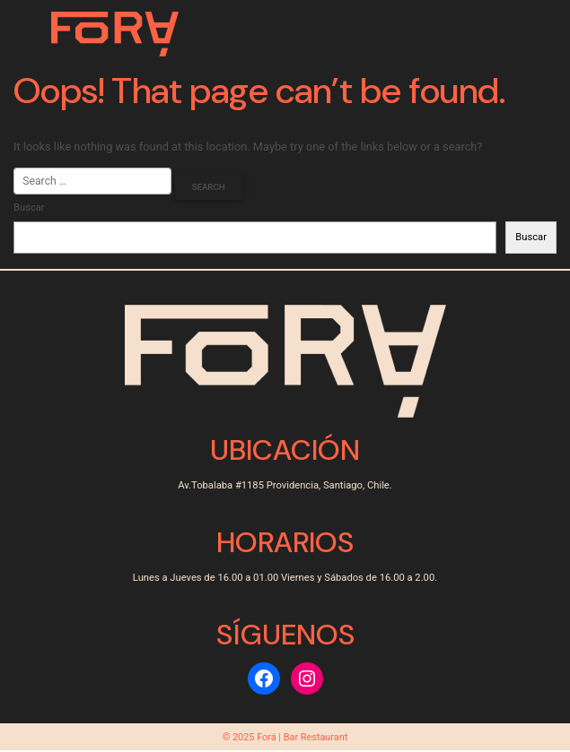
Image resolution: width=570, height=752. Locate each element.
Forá (266, 738)
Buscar (29, 208)
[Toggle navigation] (499, 34)
